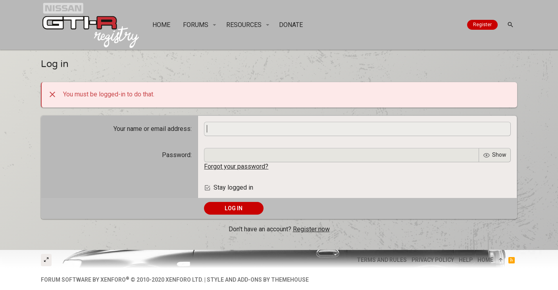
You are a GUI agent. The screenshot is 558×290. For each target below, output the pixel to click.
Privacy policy (433, 260)
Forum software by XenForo (122, 280)
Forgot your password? (236, 166)
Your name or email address (152, 129)
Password (176, 155)
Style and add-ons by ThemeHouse (258, 280)
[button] (214, 25)
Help (466, 260)
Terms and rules (382, 260)
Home (485, 260)
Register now (311, 229)
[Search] (510, 25)
